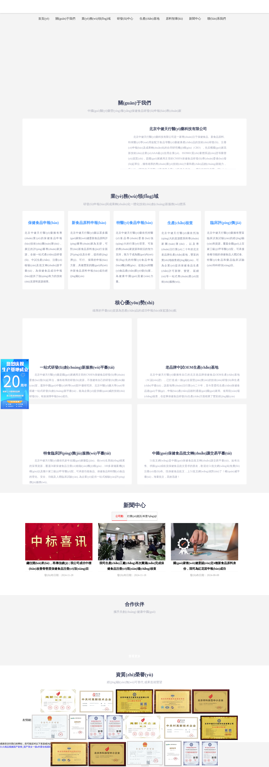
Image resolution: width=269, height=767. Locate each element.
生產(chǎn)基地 (150, 18)
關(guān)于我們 (65, 18)
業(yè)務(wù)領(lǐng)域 (96, 18)
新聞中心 (195, 18)
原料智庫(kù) (174, 18)
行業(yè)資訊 (134, 516)
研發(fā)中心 (125, 18)
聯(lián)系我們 (216, 18)
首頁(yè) (43, 18)
